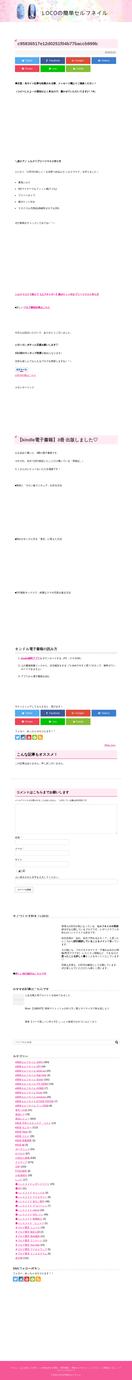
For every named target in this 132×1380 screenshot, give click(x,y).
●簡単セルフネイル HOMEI (29, 1088)
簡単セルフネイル (79, 1368)
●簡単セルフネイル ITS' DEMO (32, 1084)
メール (19, 848)
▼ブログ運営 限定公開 (27, 1232)
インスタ (94, 1368)
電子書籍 (64, 1368)
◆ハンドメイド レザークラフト (32, 1184)
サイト (18, 859)
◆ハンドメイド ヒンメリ (29, 1223)
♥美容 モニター (23, 1127)
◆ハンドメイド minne (27, 1210)
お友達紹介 (21, 1175)
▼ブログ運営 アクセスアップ (31, 1249)
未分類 (18, 1258)
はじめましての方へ (29, 1368)
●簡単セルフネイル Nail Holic (31, 1075)
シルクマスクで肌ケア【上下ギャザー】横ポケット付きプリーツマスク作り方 (57, 294)
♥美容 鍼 (20, 1145)
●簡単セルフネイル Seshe (29, 1079)
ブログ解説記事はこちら (37, 307)
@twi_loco (109, 745)
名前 (18, 837)
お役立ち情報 (22, 1158)
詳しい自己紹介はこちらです (30, 973)
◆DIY (18, 1188)
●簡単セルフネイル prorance (30, 1097)
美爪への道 (21, 1110)
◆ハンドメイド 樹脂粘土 (28, 1219)
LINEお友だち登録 (49, 1368)
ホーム (14, 1368)
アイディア (21, 1162)
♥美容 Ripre (21, 1132)
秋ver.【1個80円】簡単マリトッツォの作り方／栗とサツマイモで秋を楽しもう (67, 1008)
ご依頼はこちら (108, 1368)
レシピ (18, 1179)
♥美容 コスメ (22, 1136)
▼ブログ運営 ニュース (27, 1227)
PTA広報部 (21, 1171)
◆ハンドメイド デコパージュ (31, 1206)
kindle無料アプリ (30, 658)
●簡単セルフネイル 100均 (29, 1062)
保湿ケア (20, 1114)
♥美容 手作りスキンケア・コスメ (33, 1123)
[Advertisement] (66, 410)
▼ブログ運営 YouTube (27, 1245)
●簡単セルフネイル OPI (28, 1066)
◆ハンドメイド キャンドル (30, 1192)
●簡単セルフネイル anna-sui (30, 1071)
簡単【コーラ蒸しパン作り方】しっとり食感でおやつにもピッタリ (61, 1021)
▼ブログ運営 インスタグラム (31, 1253)
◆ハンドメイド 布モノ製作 (30, 1201)
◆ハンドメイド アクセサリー (31, 1197)
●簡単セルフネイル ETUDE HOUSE (34, 1101)
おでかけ (20, 1153)
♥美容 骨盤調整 (23, 1140)
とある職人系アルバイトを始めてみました (47, 995)
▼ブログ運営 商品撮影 (27, 1236)
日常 (17, 1166)
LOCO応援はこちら (25, 375)
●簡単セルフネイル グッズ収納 (32, 1105)
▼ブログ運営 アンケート (28, 1240)
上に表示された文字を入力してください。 (38, 877)
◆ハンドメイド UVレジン (29, 1214)
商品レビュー (22, 1119)
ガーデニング (22, 1149)
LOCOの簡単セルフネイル (69, 1375)
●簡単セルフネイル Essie (28, 1092)
